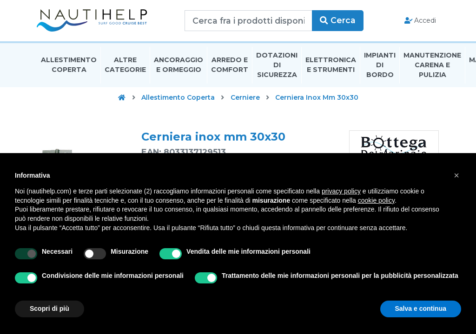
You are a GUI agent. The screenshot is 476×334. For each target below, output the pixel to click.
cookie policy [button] (376, 200)
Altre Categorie (125, 67)
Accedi (419, 21)
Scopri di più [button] (49, 308)
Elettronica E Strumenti (330, 67)
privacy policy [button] (341, 191)
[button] (456, 175)
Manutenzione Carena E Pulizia (432, 67)
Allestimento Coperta (69, 67)
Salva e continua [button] (420, 308)
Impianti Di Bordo (380, 67)
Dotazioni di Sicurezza (277, 67)
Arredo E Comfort (229, 67)
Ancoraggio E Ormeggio (178, 67)
